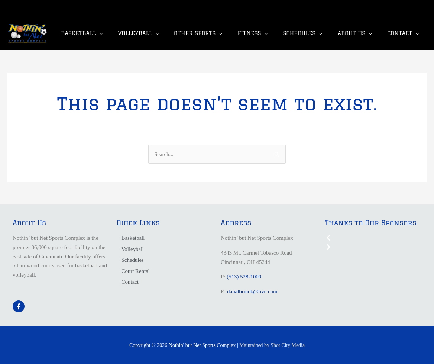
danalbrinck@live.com (252, 291)
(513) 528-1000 (244, 277)
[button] (373, 238)
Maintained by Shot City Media (272, 345)
